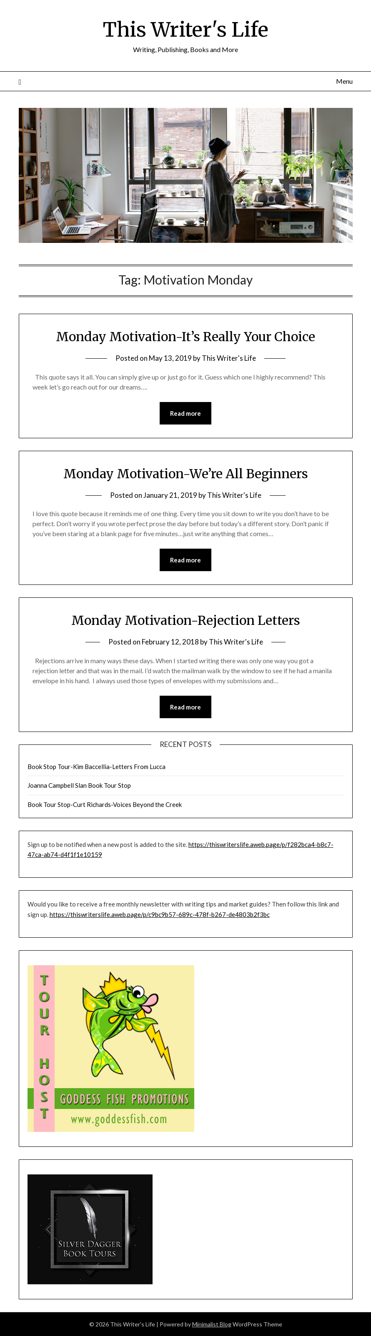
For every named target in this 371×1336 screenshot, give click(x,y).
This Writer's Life (185, 29)
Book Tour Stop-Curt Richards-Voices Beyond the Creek (105, 804)
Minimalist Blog (211, 1324)
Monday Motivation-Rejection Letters (185, 620)
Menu (344, 81)
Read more (185, 413)
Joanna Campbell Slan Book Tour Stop (79, 785)
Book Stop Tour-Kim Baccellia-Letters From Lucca (96, 766)
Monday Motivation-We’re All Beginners (185, 474)
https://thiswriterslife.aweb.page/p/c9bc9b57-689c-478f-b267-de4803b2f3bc (160, 914)
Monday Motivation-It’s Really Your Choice (185, 337)
